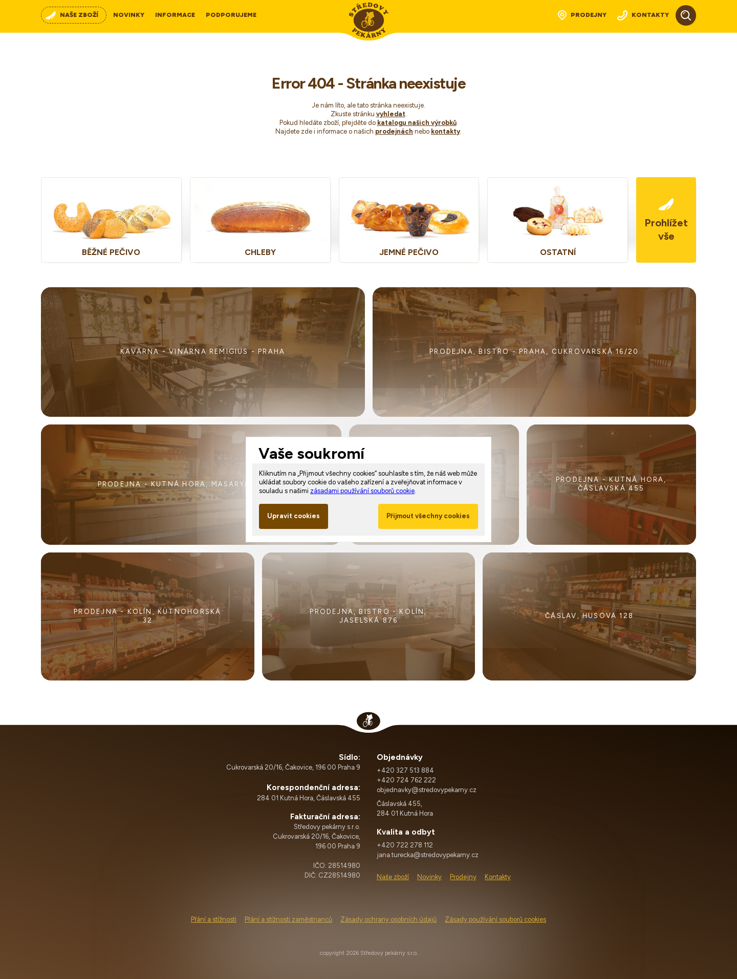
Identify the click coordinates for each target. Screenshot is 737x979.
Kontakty (498, 877)
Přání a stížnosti (213, 919)
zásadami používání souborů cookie (362, 491)
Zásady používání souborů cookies (495, 919)
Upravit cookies (293, 516)
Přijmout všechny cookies (428, 516)
